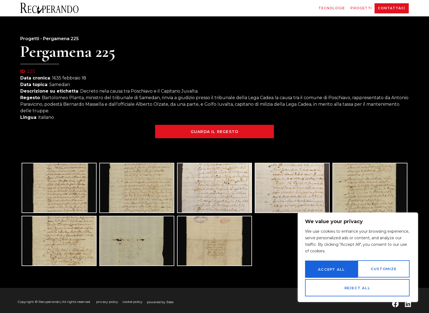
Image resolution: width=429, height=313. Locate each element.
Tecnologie (331, 8)
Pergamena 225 (61, 38)
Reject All (383, 270)
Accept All (358, 287)
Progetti (361, 8)
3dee (169, 302)
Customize (330, 270)
